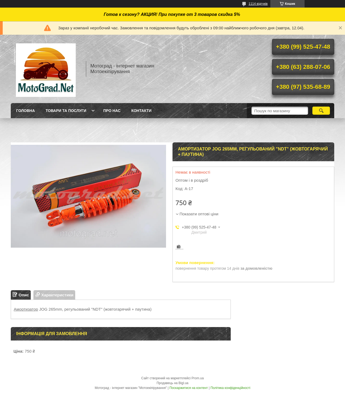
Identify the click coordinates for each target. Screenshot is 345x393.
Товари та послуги (66, 110)
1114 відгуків (258, 4)
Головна (25, 110)
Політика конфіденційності (230, 388)
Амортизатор (26, 309)
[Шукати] (321, 111)
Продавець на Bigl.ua (172, 383)
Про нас (111, 110)
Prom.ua (198, 378)
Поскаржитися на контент (189, 388)
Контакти (141, 110)
